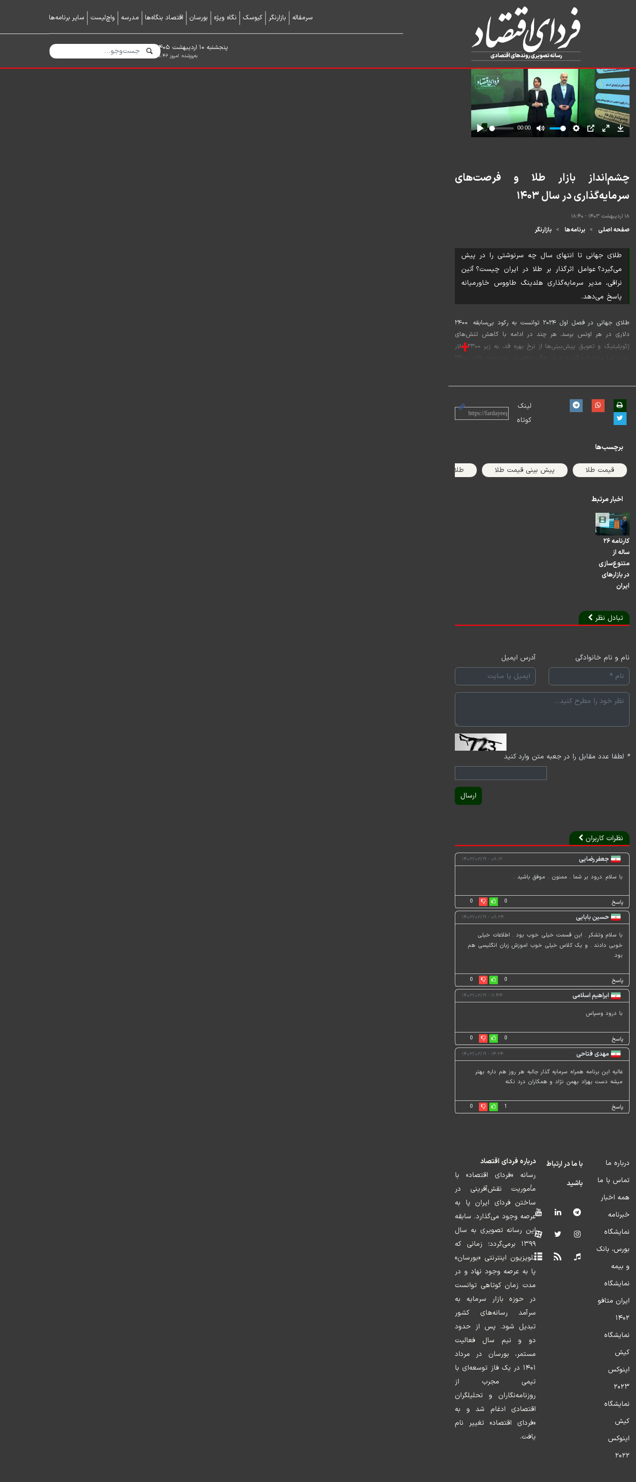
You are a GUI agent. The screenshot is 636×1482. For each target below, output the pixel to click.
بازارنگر (277, 18)
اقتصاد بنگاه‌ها (164, 18)
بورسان (198, 18)
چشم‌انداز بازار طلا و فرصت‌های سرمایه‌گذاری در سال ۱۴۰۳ (463, 427)
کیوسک (252, 18)
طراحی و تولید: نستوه (324, 1476)
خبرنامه (576, 1359)
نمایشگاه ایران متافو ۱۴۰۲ (548, 1394)
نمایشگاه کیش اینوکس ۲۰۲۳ (544, 1411)
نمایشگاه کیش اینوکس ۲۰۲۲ (545, 1428)
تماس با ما (571, 1325)
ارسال (63, 970)
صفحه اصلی (571, 460)
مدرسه (130, 18)
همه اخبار (572, 1342)
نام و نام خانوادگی (560, 862)
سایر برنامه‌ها (66, 18)
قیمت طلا (557, 646)
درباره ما (575, 1308)
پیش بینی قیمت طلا (482, 646)
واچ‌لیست (102, 18)
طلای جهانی (404, 646)
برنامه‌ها (532, 460)
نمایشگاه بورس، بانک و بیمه (546, 1376)
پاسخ (575, 1077)
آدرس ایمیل (294, 862)
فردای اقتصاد (507, 33)
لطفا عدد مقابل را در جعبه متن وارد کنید (524, 943)
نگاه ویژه (225, 18)
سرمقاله (302, 18)
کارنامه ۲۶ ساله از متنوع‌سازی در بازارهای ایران (530, 783)
